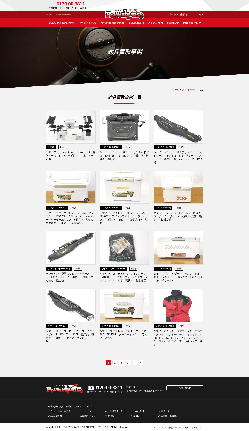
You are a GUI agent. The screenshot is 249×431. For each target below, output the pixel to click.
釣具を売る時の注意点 (61, 23)
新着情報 (109, 416)
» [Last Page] (141, 362)
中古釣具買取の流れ (112, 23)
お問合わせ (189, 5)
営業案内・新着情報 (177, 14)
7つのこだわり (88, 23)
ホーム (175, 89)
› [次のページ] (134, 362)
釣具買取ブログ (192, 23)
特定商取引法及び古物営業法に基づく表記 (170, 427)
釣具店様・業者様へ (168, 416)
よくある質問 (155, 23)
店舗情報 (134, 416)
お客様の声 (173, 23)
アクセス (198, 14)
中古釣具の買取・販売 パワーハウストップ (69, 406)
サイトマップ (197, 427)
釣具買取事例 (136, 23)
